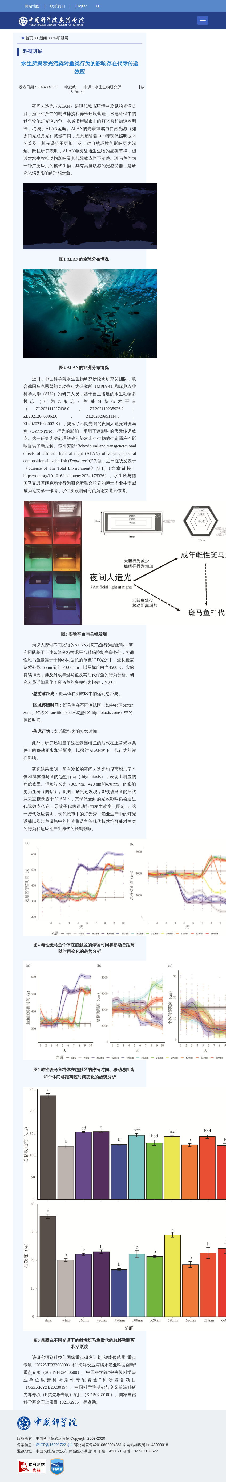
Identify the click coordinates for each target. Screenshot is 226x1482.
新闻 (43, 38)
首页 (29, 38)
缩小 (78, 91)
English (81, 6)
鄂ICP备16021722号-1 (54, 1445)
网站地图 (32, 6)
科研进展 (60, 38)
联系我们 (57, 6)
